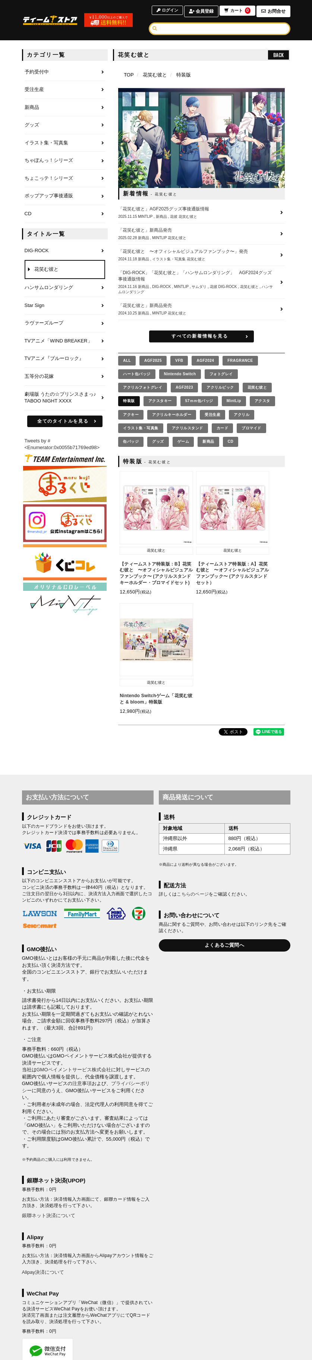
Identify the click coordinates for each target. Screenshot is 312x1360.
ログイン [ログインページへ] (164, 11)
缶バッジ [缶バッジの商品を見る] (131, 441)
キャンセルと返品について (239, 1308)
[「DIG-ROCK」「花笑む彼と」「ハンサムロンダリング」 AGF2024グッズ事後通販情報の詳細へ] (201, 282)
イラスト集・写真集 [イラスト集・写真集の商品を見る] (140, 428)
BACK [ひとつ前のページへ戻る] (278, 55)
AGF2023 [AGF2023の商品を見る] (184, 387)
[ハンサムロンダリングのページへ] (65, 288)
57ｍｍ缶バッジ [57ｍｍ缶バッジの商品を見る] (199, 401)
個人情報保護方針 (91, 1317)
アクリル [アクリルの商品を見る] (241, 415)
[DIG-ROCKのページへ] (65, 251)
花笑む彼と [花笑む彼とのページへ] (155, 75)
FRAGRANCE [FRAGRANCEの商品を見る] (240, 360)
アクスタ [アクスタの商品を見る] (262, 401)
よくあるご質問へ (224, 825)
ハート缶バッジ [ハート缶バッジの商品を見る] (137, 374)
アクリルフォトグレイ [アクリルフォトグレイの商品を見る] (142, 387)
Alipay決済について (43, 1152)
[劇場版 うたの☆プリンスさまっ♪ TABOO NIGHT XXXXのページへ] (65, 398)
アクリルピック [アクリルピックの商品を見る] (220, 387)
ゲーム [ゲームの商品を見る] (183, 441)
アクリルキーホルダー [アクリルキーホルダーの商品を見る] (171, 415)
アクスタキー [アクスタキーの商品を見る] (160, 401)
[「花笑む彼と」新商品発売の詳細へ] (201, 233)
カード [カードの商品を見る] (223, 428)
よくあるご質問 (247, 1317)
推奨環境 (216, 1317)
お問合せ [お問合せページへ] (273, 11)
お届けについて (191, 1308)
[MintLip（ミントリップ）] (65, 601)
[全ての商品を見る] (127, 361)
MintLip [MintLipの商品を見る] (234, 401)
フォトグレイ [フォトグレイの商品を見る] (221, 374)
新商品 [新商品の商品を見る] (208, 441)
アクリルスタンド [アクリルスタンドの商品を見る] (187, 428)
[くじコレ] (65, 562)
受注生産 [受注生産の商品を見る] (212, 415)
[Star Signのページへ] (65, 306)
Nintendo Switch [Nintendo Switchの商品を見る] (180, 374)
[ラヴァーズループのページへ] (65, 323)
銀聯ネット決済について (48, 1096)
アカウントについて (108, 1308)
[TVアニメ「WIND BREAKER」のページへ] (65, 341)
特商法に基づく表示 (181, 1317)
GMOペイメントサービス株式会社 (74, 950)
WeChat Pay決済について (50, 1255)
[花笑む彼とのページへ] (65, 270)
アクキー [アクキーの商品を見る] (131, 415)
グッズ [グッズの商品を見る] (158, 441)
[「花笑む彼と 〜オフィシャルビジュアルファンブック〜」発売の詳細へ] (201, 255)
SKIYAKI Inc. (194, 1349)
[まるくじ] (65, 484)
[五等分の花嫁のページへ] (65, 377)
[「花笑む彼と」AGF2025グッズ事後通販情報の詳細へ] (201, 212)
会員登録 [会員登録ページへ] (199, 11)
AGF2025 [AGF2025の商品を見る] (153, 360)
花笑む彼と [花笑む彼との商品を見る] (257, 387)
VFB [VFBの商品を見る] (179, 360)
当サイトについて (64, 1308)
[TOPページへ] (54, 20)
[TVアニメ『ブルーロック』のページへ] (65, 359)
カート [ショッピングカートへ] (236, 11)
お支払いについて (152, 1308)
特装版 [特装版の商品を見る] (129, 401)
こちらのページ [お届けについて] (193, 774)
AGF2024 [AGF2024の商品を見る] (205, 360)
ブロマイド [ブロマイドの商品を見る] (251, 428)
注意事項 (82, 963)
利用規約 (58, 1317)
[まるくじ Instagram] (65, 523)
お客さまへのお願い (135, 1317)
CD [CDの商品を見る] (230, 441)
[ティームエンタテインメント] (65, 458)
